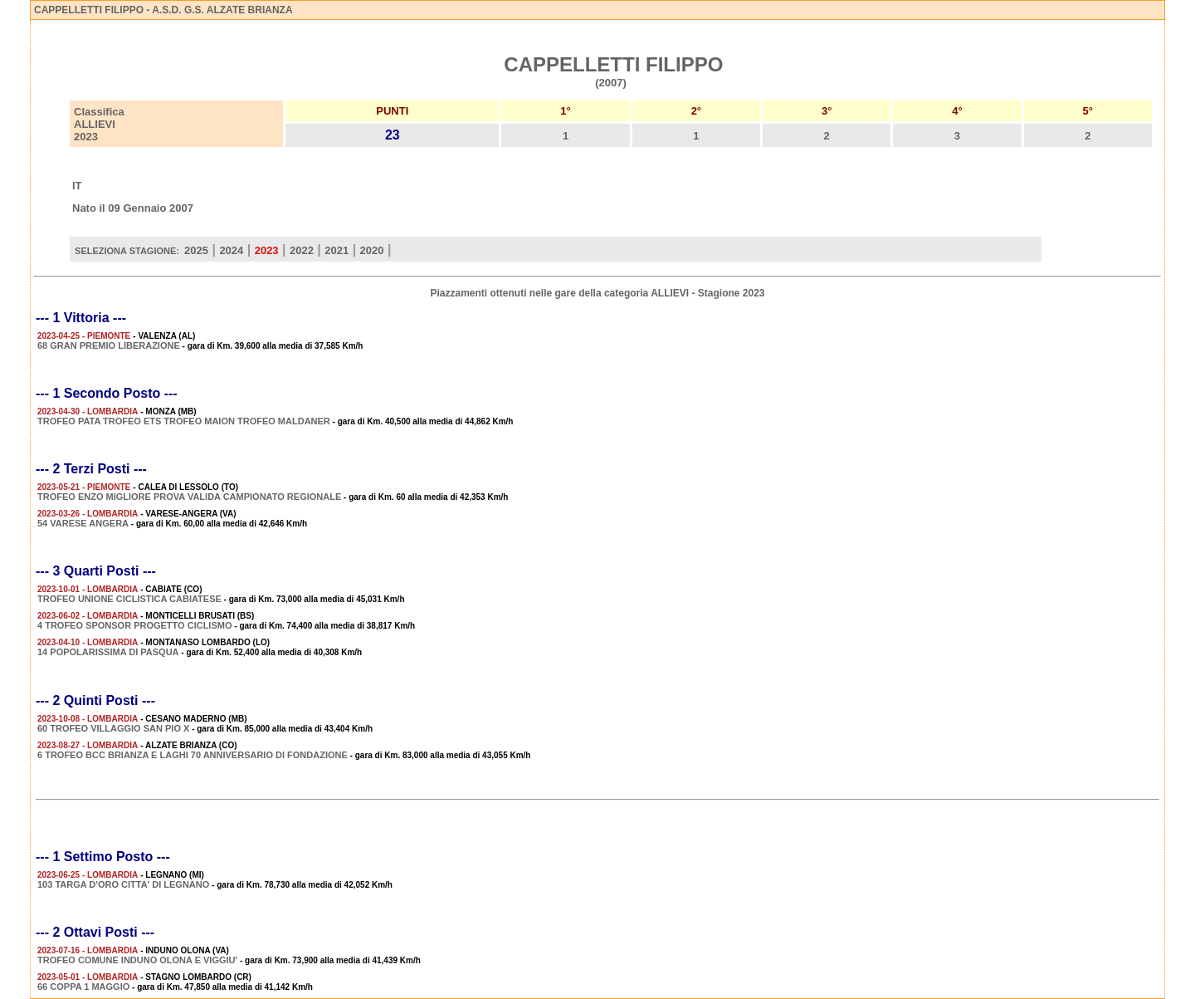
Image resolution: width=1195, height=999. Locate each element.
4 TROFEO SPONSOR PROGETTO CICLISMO (134, 625)
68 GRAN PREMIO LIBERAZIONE (108, 345)
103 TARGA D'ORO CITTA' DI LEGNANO (123, 884)
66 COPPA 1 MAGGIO (83, 987)
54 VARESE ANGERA (83, 523)
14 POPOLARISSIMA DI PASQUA (108, 652)
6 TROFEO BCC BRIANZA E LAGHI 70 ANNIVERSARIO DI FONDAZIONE (192, 755)
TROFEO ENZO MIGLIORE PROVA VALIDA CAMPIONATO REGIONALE (189, 497)
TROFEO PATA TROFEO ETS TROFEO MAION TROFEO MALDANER (183, 421)
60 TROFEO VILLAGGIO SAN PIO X (113, 728)
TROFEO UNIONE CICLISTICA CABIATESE (129, 599)
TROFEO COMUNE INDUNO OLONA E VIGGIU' (137, 960)
